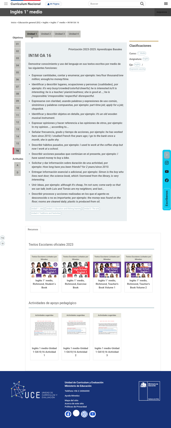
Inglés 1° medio (26, 12)
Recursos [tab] (33, 229)
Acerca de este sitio (74, 403)
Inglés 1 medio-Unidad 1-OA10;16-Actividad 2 (75, 352)
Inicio (13, 22)
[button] (167, 155)
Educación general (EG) (29, 22)
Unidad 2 (46, 33)
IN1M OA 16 (73, 22)
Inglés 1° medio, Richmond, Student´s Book (44, 284)
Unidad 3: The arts (91, 209)
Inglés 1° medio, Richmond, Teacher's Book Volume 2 (138, 284)
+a (3, 237)
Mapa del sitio (71, 400)
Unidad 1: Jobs (37, 209)
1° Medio (142, 53)
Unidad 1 (32, 33)
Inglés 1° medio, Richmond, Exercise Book (75, 284)
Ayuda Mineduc (72, 395)
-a (3, 243)
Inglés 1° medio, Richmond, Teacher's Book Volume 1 (107, 284)
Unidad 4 (74, 33)
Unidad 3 (60, 33)
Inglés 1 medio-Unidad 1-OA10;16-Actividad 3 (107, 352)
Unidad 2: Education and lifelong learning (63, 209)
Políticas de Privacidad (76, 406)
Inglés (45, 22)
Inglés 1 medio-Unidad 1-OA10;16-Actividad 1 (44, 352)
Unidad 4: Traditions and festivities (46, 213)
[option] (167, 163)
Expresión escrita (137, 69)
